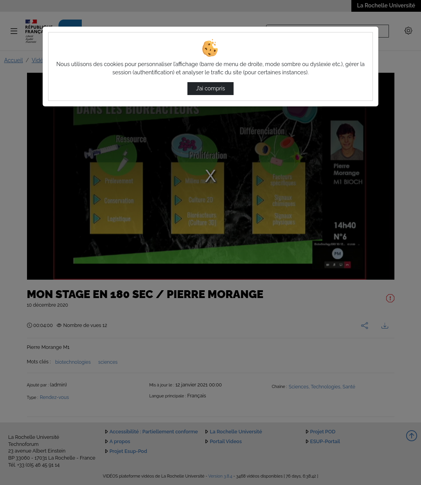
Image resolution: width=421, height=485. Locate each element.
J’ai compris (210, 88)
